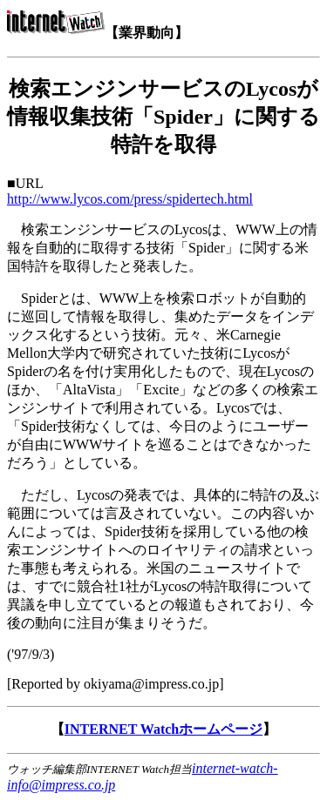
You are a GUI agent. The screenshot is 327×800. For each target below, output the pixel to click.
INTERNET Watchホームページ (163, 729)
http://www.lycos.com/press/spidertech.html (130, 199)
